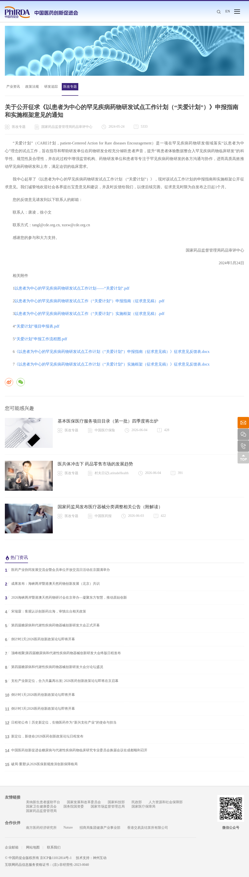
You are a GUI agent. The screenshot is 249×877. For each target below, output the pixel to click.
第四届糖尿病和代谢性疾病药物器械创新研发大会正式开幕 (52, 625)
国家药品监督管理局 (41, 811)
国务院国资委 (73, 806)
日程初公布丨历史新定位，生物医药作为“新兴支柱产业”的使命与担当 (60, 722)
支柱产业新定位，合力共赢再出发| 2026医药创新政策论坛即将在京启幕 (61, 681)
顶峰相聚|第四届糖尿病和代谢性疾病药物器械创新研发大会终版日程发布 (63, 653)
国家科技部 (116, 802)
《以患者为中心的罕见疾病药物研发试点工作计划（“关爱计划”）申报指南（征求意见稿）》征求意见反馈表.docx (112, 351)
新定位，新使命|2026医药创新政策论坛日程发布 (44, 736)
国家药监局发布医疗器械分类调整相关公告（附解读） (110, 506)
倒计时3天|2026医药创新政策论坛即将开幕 (40, 708)
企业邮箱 (11, 847)
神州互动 (100, 858)
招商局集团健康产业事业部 (100, 828)
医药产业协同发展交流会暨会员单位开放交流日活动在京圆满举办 (57, 570)
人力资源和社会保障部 (166, 802)
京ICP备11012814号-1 (56, 858)
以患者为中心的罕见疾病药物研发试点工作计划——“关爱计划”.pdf (72, 288)
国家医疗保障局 (143, 806)
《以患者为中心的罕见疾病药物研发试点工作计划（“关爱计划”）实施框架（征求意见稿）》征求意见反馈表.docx (112, 364)
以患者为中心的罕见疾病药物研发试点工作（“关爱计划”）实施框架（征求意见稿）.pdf (89, 313)
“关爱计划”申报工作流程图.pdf (41, 339)
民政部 (137, 802)
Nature (68, 827)
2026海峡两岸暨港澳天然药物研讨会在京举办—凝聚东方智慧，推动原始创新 (66, 597)
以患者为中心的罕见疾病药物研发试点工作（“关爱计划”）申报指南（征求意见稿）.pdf (89, 301)
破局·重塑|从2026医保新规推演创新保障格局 (41, 764)
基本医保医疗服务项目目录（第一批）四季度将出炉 (108, 421)
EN (227, 11)
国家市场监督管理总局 (108, 806)
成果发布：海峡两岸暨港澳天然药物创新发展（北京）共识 (52, 583)
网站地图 (33, 847)
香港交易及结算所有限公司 (147, 828)
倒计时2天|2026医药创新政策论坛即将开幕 (40, 639)
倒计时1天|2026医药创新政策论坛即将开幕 (40, 695)
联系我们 (54, 847)
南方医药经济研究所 (41, 828)
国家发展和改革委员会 (84, 802)
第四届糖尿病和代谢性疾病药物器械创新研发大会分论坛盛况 (54, 667)
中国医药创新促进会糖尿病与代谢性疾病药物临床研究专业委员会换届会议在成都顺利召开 (76, 750)
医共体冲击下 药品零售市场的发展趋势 (95, 464)
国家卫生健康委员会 (41, 806)
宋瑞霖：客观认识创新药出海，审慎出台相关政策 (45, 611)
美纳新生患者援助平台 (43, 802)
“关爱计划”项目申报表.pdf (37, 326)
